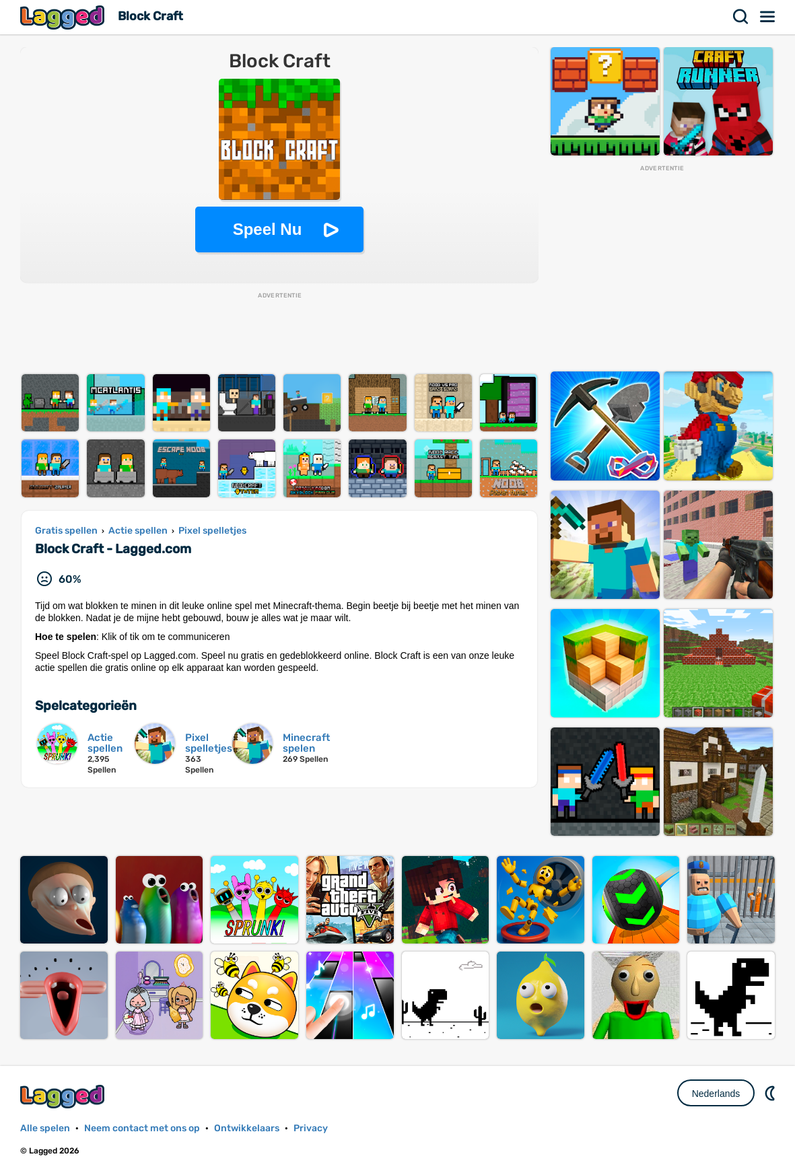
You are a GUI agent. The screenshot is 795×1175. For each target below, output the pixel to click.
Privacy (310, 1128)
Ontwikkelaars (246, 1128)
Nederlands (716, 1093)
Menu (768, 17)
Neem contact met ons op (142, 1128)
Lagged (64, 17)
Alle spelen (45, 1128)
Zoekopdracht (741, 17)
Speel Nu (267, 229)
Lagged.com (64, 1096)
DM (771, 1092)
